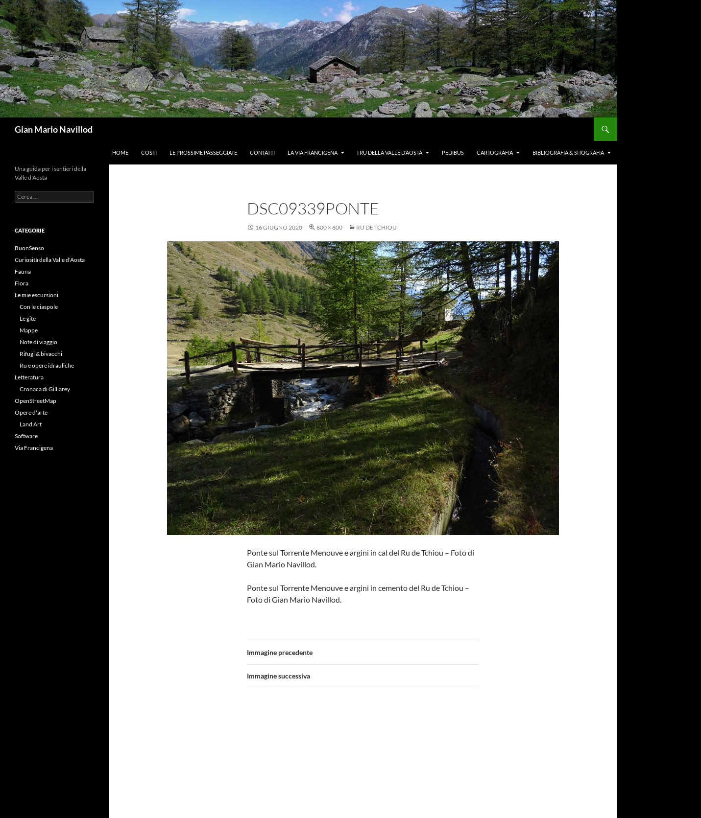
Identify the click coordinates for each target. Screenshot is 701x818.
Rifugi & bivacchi (41, 353)
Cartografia (495, 152)
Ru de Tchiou (376, 227)
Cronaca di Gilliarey (45, 389)
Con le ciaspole (39, 306)
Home (120, 152)
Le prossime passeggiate (203, 152)
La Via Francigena (313, 152)
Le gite (28, 318)
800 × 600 (329, 227)
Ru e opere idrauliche (47, 365)
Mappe (29, 330)
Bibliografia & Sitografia (568, 152)
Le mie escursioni (36, 295)
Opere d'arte (31, 412)
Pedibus (453, 152)
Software (26, 436)
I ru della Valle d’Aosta (389, 152)
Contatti (262, 152)
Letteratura (29, 377)
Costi (149, 152)
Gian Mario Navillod (54, 129)
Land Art (31, 424)
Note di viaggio (38, 342)
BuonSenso (29, 248)
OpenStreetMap (35, 400)
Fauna (23, 271)
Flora (21, 283)
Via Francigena (34, 447)
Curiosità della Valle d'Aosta (50, 259)
